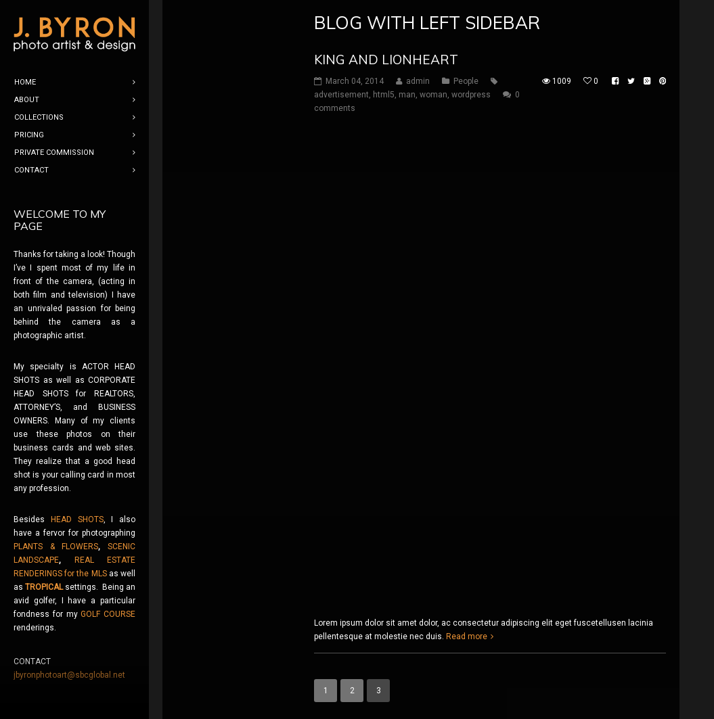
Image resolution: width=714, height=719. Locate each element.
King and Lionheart (386, 59)
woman (433, 94)
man (407, 94)
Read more (466, 636)
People (465, 81)
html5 (384, 94)
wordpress (471, 94)
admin (418, 81)
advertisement (341, 94)
